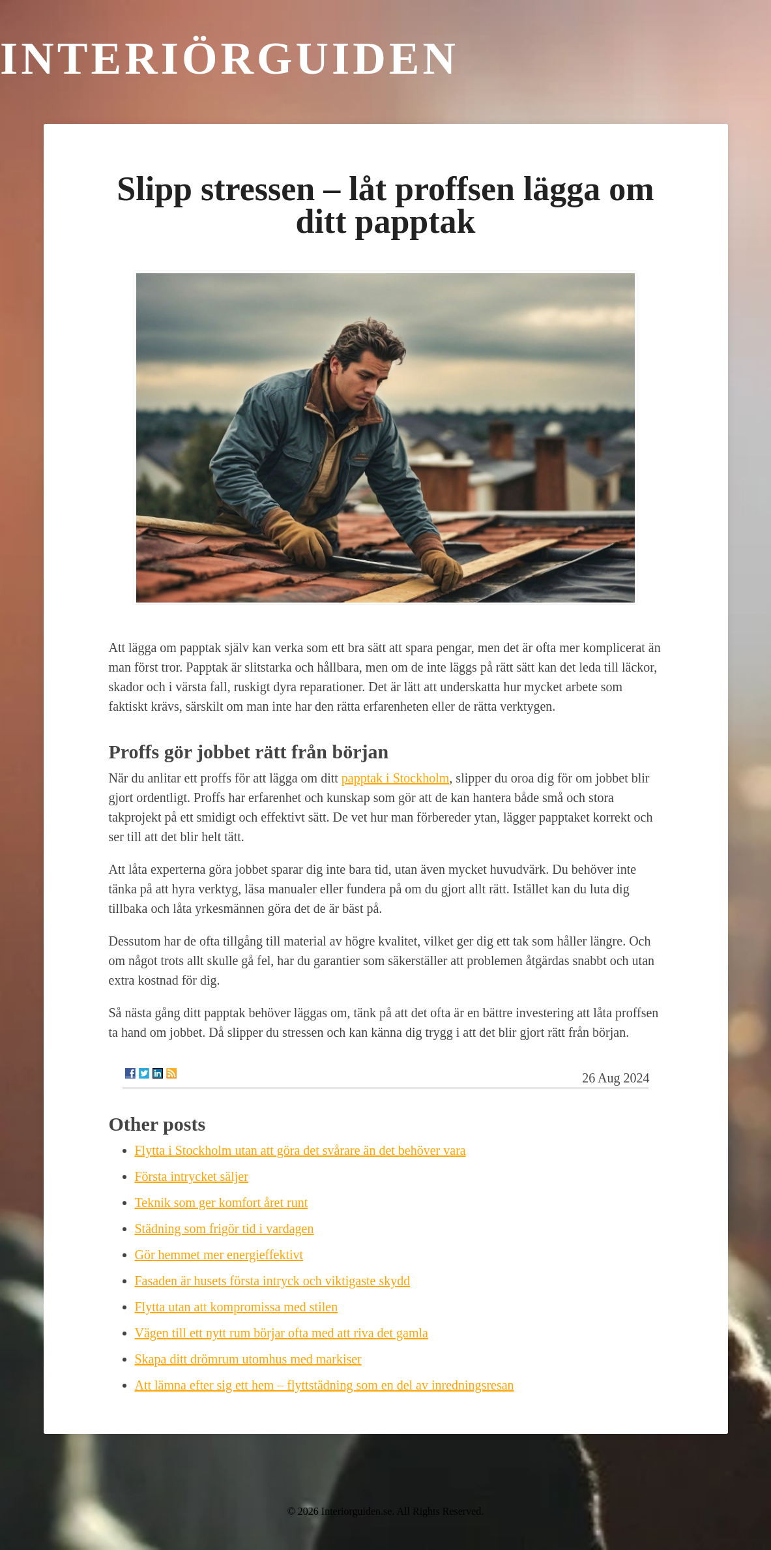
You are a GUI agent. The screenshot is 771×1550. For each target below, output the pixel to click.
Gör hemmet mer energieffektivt (219, 1254)
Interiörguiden (229, 58)
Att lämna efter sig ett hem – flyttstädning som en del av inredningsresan (324, 1385)
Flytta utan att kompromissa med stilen (236, 1307)
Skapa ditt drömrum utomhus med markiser (248, 1359)
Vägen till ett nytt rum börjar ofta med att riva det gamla (281, 1333)
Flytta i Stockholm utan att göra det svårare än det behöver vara (300, 1150)
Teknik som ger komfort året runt (221, 1202)
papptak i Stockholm (396, 778)
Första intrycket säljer (191, 1176)
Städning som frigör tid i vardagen (224, 1228)
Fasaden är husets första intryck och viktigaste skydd (273, 1281)
